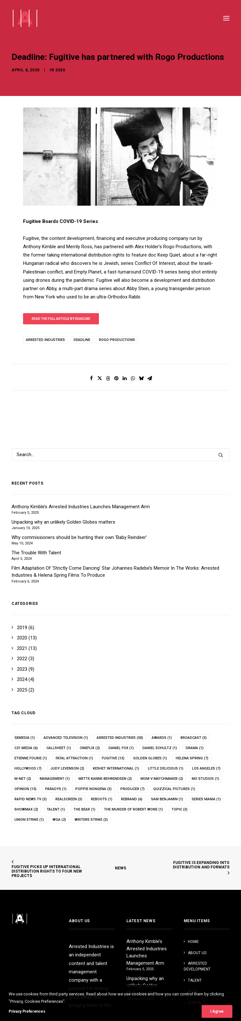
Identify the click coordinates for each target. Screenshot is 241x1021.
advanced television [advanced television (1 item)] (66, 738)
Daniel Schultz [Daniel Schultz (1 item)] (159, 748)
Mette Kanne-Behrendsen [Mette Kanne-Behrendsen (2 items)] (105, 779)
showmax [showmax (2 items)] (26, 809)
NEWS (120, 868)
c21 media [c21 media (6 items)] (26, 748)
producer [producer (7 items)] (132, 789)
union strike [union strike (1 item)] (29, 820)
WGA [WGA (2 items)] (59, 820)
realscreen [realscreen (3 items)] (68, 799)
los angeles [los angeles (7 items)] (206, 768)
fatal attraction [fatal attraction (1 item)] (74, 758)
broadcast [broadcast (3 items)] (194, 738)
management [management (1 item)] (55, 779)
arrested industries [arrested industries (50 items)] (120, 738)
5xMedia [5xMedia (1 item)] (24, 738)
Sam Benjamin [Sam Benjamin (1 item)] (167, 799)
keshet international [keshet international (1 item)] (116, 768)
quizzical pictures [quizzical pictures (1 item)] (174, 789)
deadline (82, 340)
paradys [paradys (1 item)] (56, 789)
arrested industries (45, 340)
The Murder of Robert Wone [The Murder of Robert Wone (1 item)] (133, 809)
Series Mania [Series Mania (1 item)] (206, 799)
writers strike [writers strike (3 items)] (91, 820)
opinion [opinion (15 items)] (25, 789)
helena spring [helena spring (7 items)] (192, 758)
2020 (60, 62)
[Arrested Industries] (25, 18)
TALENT (195, 980)
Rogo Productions (117, 340)
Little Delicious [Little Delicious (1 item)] (165, 768)
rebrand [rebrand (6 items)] (131, 799)
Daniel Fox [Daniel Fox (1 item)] (121, 748)
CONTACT (196, 1003)
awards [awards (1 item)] (162, 738)
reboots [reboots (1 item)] (101, 799)
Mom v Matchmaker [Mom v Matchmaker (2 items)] (162, 779)
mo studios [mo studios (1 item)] (205, 779)
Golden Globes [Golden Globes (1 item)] (150, 758)
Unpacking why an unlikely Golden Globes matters (145, 986)
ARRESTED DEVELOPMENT (197, 966)
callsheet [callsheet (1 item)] (58, 748)
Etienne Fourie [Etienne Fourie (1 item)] (30, 758)
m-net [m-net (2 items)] (22, 779)
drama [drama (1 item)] (195, 748)
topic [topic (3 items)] (180, 809)
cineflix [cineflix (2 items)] (90, 748)
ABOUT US (197, 953)
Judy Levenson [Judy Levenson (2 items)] (67, 768)
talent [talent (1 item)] (56, 809)
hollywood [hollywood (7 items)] (28, 768)
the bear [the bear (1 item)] (84, 809)
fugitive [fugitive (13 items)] (113, 758)
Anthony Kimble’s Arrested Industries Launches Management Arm (146, 952)
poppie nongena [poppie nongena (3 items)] (93, 789)
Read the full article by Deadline (61, 319)
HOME (193, 941)
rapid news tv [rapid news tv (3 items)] (30, 799)
